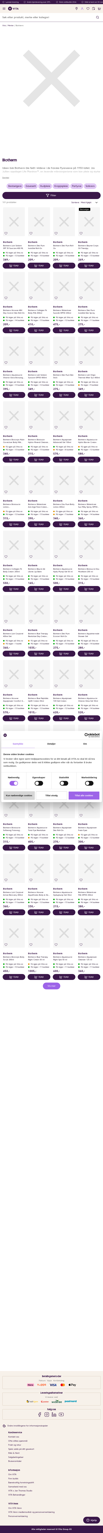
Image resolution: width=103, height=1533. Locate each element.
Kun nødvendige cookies (19, 795)
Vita (4, 25)
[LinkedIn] (54, 1414)
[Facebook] (39, 1414)
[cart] (99, 9)
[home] (13, 8)
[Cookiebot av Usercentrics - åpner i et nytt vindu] (87, 735)
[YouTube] (61, 1414)
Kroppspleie (61, 564)
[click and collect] (93, 9)
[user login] (82, 9)
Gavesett (31, 564)
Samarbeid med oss (17, 1487)
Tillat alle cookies (84, 795)
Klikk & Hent (14, 1453)
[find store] (77, 9)
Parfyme (76, 564)
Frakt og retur (14, 1445)
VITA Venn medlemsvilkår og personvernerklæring (31, 1512)
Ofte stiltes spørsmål (17, 1441)
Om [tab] (85, 744)
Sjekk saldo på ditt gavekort (21, 1449)
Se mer (5, 556)
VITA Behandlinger (16, 1495)
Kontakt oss (13, 1437)
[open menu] (4, 9)
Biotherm (19, 25)
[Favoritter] (88, 9)
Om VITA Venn (15, 1508)
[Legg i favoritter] (6, 611)
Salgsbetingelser (15, 1457)
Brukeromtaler (15, 1461)
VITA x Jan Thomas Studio (20, 1491)
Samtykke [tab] (18, 744)
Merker (11, 25)
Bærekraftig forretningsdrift (21, 1482)
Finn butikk (13, 1478)
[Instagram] (46, 1414)
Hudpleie (45, 564)
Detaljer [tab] (51, 744)
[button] (97, 17)
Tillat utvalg (51, 795)
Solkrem (90, 564)
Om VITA (12, 1474)
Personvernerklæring (18, 1516)
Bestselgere (15, 564)
